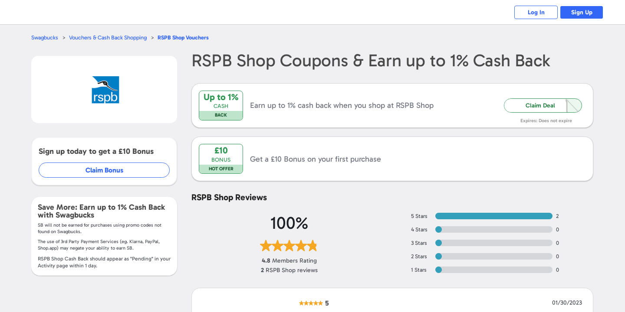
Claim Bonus (105, 170)
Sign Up (581, 12)
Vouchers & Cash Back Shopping (108, 37)
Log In (536, 12)
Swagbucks (44, 37)
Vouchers (183, 37)
